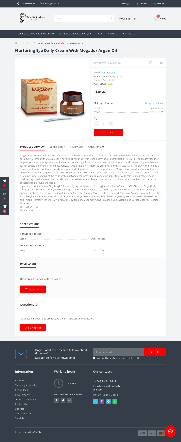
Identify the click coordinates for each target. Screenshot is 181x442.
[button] (49, 3)
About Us (113, 33)
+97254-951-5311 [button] (104, 381)
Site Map (20, 408)
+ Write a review (33, 289)
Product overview (32, 147)
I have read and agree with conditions (119, 358)
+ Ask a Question (33, 328)
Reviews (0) (76, 147)
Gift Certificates (23, 413)
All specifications (154, 103)
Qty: (96, 118)
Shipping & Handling (26, 385)
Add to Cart (108, 132)
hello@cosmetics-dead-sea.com (106, 388)
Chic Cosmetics (109, 72)
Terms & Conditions (25, 399)
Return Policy (22, 389)
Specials (19, 418)
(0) (119, 62)
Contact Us (129, 33)
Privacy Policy (112, 358)
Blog (100, 33)
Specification (57, 147)
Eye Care (27, 42)
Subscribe (155, 352)
